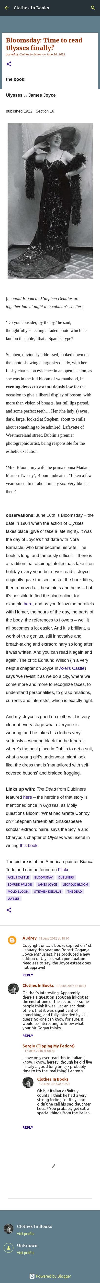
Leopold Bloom (75, 884)
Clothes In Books (31, 7)
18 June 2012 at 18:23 (71, 985)
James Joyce (47, 884)
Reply (27, 975)
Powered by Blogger (50, 1276)
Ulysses (14, 898)
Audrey (29, 938)
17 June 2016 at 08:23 (39, 1050)
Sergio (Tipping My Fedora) (48, 1046)
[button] (9, 64)
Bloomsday (43, 877)
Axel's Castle (18, 877)
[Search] (93, 8)
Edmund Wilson (20, 884)
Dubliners (66, 877)
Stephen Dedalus (47, 891)
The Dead (74, 891)
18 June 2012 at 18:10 (54, 938)
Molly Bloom (18, 891)
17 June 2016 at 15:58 (54, 1084)
